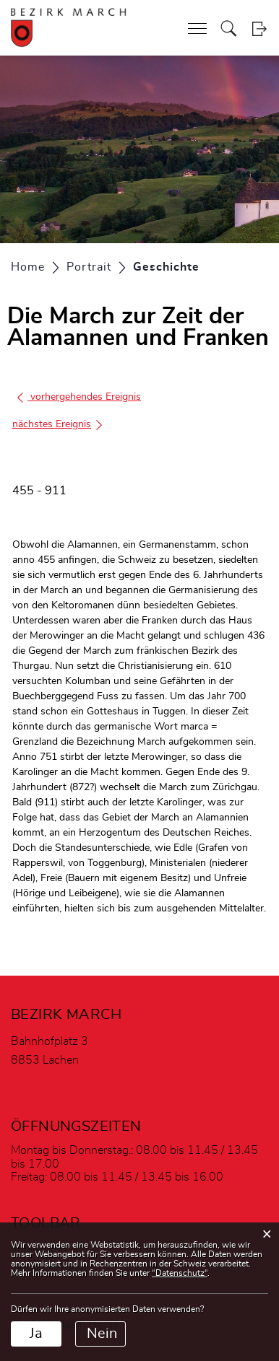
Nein (102, 1333)
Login (259, 28)
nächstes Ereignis (58, 424)
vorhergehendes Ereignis (78, 397)
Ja (36, 1333)
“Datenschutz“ (179, 1273)
